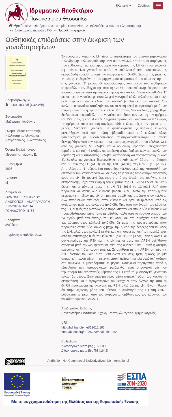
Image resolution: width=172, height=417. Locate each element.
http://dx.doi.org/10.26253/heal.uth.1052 (89, 332)
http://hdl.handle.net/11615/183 (83, 327)
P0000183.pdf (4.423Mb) (24, 105)
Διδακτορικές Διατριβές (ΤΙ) (80, 346)
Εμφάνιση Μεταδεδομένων (23, 235)
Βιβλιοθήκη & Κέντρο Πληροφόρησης (116, 26)
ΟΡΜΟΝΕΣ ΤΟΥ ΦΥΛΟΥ (22, 197)
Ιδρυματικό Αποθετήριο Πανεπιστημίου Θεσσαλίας (48, 26)
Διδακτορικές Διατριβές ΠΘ (33, 30)
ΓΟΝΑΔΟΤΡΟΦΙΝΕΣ (19, 210)
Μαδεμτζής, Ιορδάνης (20, 121)
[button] (123, 5)
